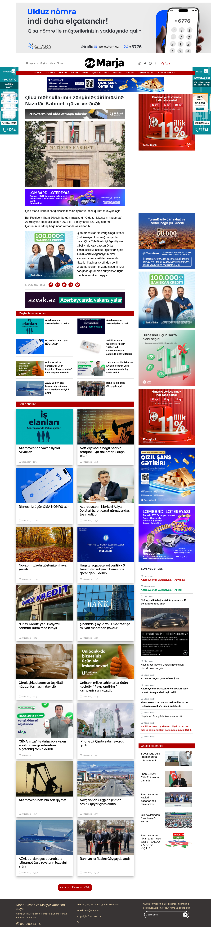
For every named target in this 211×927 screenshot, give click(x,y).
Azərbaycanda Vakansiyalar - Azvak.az (163, 579)
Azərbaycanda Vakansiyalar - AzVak (161, 589)
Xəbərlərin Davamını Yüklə (75, 887)
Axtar (166, 63)
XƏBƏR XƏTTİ (145, 72)
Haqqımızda (32, 63)
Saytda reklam (47, 63)
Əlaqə (60, 63)
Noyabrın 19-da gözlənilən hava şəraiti (161, 716)
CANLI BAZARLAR (166, 72)
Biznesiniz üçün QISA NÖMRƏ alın (160, 678)
